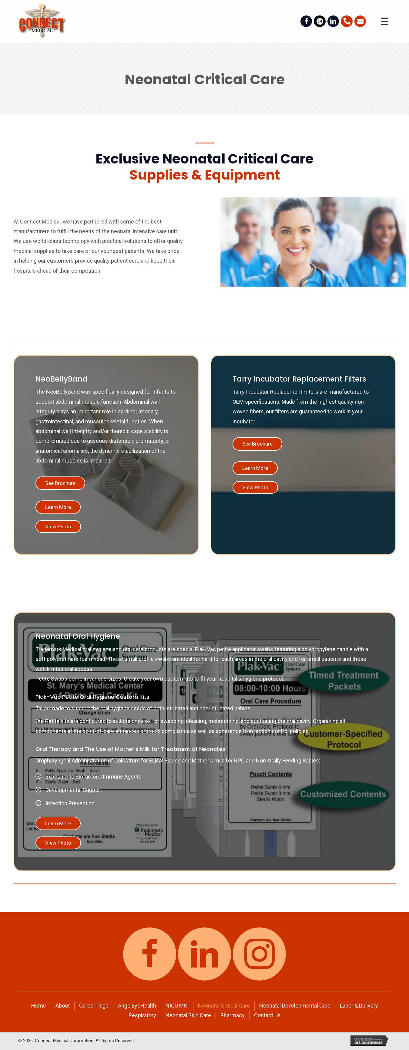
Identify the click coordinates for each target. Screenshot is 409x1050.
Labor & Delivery (359, 1005)
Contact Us (267, 1015)
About (62, 1005)
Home (38, 1005)
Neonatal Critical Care (224, 1005)
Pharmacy (232, 1015)
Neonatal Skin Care (188, 1015)
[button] (60, 483)
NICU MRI (177, 1005)
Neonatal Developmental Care (294, 1005)
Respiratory (142, 1015)
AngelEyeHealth (137, 1005)
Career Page (94, 1005)
